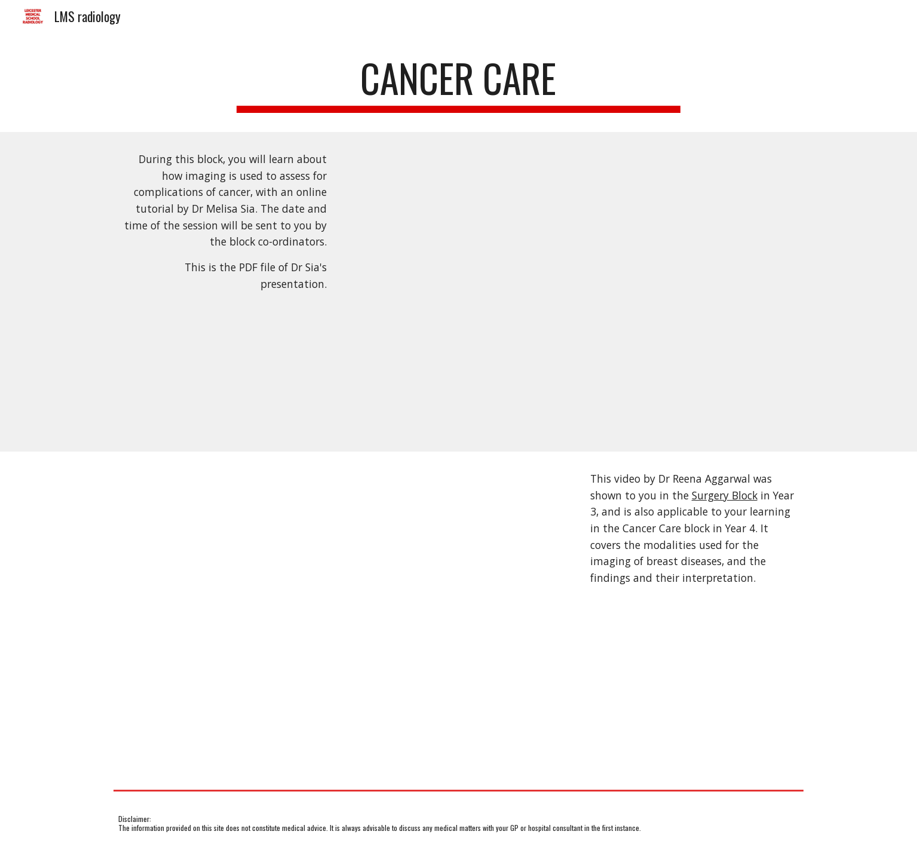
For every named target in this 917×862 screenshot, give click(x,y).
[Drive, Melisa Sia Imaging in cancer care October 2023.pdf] (576, 291)
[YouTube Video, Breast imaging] (341, 618)
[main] (459, 84)
